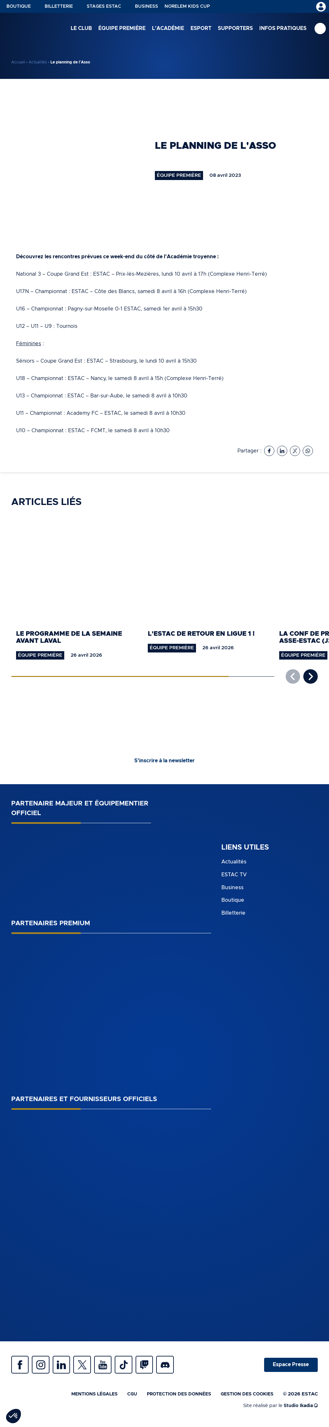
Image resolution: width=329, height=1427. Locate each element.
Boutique (18, 6)
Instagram (43, 1366)
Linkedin (65, 1366)
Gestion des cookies (245, 1396)
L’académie (168, 28)
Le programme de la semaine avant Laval (69, 637)
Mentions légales (83, 1396)
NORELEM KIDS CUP (187, 6)
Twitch (155, 1366)
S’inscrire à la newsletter (164, 761)
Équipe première (122, 28)
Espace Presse (290, 1366)
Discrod (178, 1366)
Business (146, 6)
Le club (81, 28)
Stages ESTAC (104, 6)
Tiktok (133, 1366)
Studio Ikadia (299, 1408)
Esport (201, 28)
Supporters (235, 28)
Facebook (20, 1366)
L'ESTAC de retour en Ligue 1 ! (201, 634)
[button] (310, 677)
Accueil (18, 62)
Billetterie (59, 6)
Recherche (320, 29)
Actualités (38, 62)
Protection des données (172, 1396)
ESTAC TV (234, 875)
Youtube (110, 1366)
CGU (123, 1396)
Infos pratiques (283, 28)
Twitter (88, 1366)
